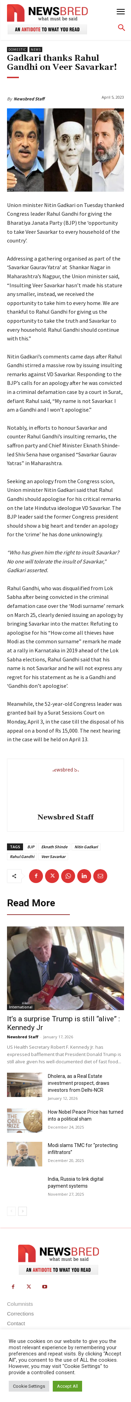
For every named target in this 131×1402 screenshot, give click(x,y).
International (20, 1007)
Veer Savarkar (53, 856)
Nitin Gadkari (86, 846)
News (35, 49)
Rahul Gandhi (22, 856)
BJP (30, 846)
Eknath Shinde (54, 846)
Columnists (20, 1304)
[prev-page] (11, 1211)
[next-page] (22, 1211)
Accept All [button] (67, 1386)
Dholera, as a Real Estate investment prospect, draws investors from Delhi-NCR (78, 1083)
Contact (16, 1323)
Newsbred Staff (29, 99)
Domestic (17, 49)
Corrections (20, 1314)
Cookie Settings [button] (29, 1386)
